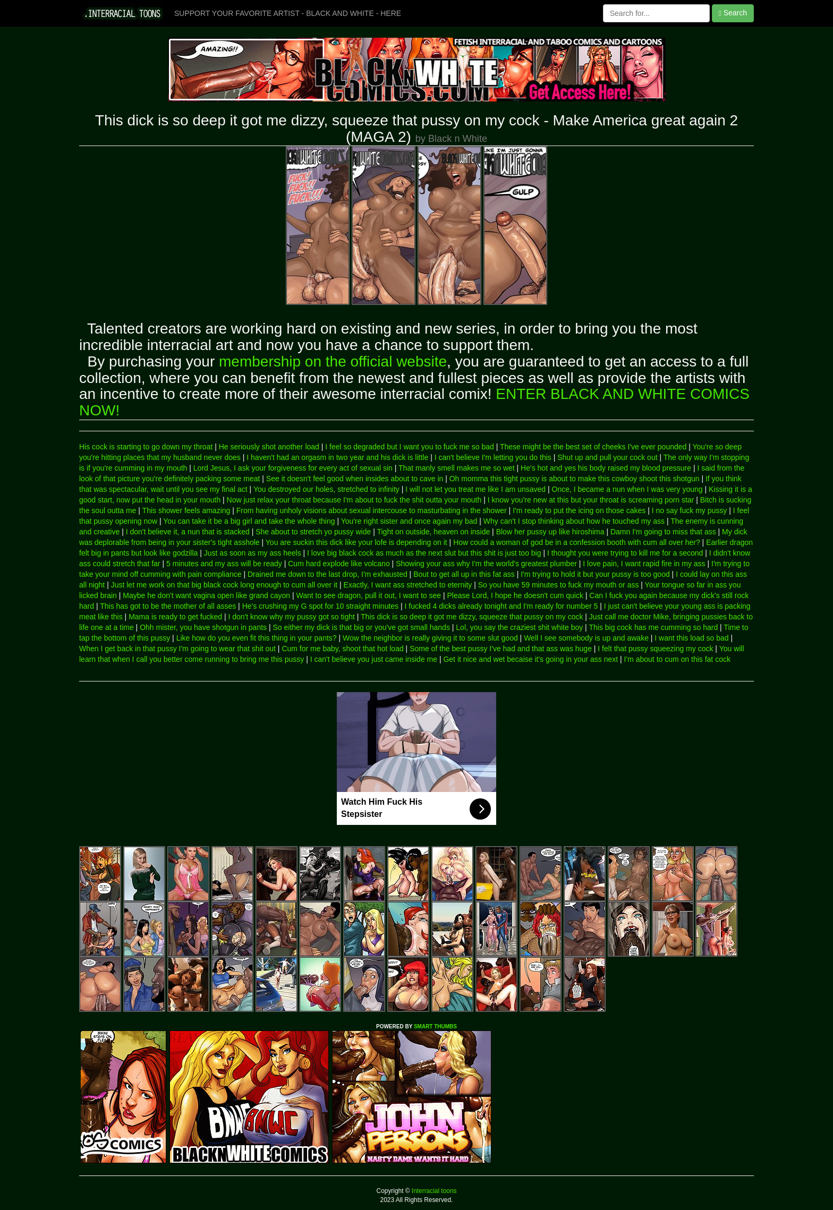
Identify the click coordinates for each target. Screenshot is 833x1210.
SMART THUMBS (435, 1026)
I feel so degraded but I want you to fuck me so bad (409, 446)
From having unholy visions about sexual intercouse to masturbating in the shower (371, 510)
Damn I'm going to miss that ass (663, 531)
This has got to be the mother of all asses (168, 606)
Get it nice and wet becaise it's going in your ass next (530, 659)
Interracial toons (433, 1191)
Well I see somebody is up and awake (586, 638)
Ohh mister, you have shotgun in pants (203, 627)
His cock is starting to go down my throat (145, 446)
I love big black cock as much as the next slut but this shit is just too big (424, 553)
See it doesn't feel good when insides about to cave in (354, 478)
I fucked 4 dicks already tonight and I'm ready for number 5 (501, 606)
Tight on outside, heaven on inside (433, 531)
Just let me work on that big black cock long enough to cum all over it (224, 585)
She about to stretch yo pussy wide (313, 531)
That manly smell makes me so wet (456, 468)
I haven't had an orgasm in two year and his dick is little (337, 457)
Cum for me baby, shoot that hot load (342, 648)
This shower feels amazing (186, 510)
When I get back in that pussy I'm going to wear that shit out (177, 648)
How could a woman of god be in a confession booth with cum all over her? (576, 542)
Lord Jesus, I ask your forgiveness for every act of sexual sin (293, 468)
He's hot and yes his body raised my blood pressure (606, 468)
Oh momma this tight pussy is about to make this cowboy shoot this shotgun (574, 478)
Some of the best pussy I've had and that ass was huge (501, 648)
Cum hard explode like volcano (338, 563)
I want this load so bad (691, 638)
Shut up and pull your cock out (607, 457)
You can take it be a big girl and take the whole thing (249, 521)
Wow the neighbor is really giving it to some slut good (430, 638)
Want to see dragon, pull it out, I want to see (368, 595)
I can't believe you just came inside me (373, 659)
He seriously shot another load (269, 446)
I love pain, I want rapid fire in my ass (644, 563)
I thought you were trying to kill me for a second (625, 553)
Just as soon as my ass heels (252, 553)
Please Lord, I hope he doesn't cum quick (515, 595)
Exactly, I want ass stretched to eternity (408, 585)
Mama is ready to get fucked (175, 616)
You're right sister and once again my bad (409, 521)
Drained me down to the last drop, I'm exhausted (327, 574)
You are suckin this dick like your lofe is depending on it (356, 542)
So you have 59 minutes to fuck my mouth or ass (558, 585)
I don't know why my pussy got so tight (291, 616)
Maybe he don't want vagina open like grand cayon (206, 595)
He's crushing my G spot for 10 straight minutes (320, 606)
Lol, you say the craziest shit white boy (519, 627)
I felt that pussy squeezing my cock (655, 648)
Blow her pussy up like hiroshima (550, 531)
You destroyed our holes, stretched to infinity (326, 489)
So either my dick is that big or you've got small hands (361, 627)
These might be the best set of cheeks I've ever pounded (593, 446)
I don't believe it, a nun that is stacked (188, 531)
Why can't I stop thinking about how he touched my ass (574, 521)
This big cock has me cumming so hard (653, 627)
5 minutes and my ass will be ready (224, 563)
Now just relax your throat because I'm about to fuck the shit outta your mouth (354, 500)
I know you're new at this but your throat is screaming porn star (591, 500)
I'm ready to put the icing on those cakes (579, 510)
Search (733, 13)
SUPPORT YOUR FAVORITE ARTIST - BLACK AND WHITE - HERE (287, 13)
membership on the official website (333, 361)
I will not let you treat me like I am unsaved (475, 489)
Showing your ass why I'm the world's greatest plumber (486, 563)
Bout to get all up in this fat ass (464, 574)
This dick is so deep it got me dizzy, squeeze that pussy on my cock (472, 616)
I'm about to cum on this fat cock (677, 659)
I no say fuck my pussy (689, 510)
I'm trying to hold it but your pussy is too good (595, 574)
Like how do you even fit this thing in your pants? (256, 638)
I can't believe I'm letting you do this (493, 457)
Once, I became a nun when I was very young (627, 489)
